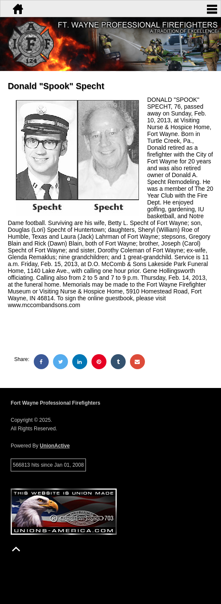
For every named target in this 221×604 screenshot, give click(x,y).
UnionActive (55, 446)
